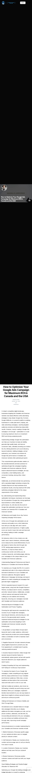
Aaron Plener (16, 399)
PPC (16, 402)
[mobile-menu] (28, 2)
